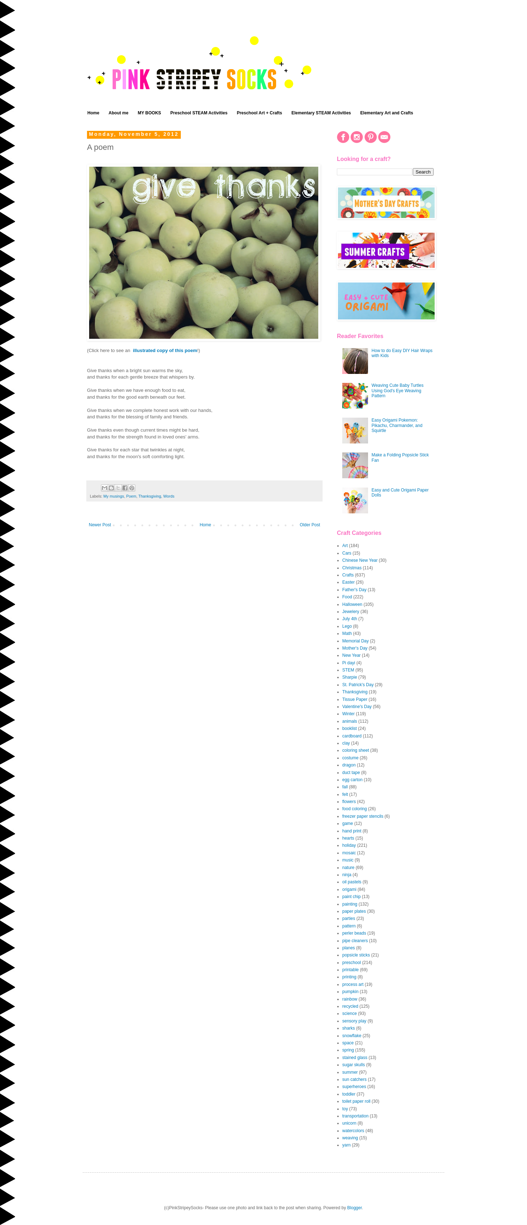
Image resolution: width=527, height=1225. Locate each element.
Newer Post (100, 524)
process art (352, 984)
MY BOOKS (149, 112)
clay (346, 743)
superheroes (354, 1086)
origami (349, 889)
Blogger (354, 1207)
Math (347, 633)
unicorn (349, 1123)
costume (350, 757)
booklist (349, 728)
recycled (350, 1006)
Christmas (352, 567)
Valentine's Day (357, 706)
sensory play (354, 1021)
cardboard (352, 736)
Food (347, 596)
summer (350, 1072)
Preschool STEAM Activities (199, 112)
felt (345, 794)
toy (345, 1108)
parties (348, 918)
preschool (351, 962)
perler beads (354, 933)
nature (348, 867)
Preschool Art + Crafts (259, 112)
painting (349, 904)
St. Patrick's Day (358, 684)
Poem (131, 496)
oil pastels (351, 881)
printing (349, 976)
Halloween (352, 604)
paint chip (351, 896)
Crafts (348, 575)
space (348, 1042)
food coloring (354, 808)
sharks (348, 1028)
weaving (350, 1137)
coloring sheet (355, 750)
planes (348, 947)
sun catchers (354, 1079)
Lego (347, 626)
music (347, 860)
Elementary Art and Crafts (386, 112)
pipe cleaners (355, 940)
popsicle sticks (356, 955)
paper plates (354, 911)
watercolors (353, 1130)
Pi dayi (348, 662)
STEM (348, 670)
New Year (351, 655)
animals (349, 721)
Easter (348, 582)
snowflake (351, 1035)
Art (345, 545)
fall (345, 786)
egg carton (352, 779)
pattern (349, 926)
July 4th (349, 618)
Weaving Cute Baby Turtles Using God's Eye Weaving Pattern (398, 390)
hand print (351, 831)
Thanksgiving (149, 496)
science (349, 1013)
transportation (355, 1116)
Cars (346, 553)
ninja (346, 874)
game (347, 823)
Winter (348, 713)
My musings (113, 496)
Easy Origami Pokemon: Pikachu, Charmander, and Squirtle (397, 425)
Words (168, 496)
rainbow (349, 999)
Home (93, 112)
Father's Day (354, 589)
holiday (349, 845)
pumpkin (350, 991)
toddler (349, 1094)
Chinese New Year (360, 560)
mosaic (349, 852)
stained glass (354, 1057)
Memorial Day (355, 641)
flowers (349, 801)
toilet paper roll (356, 1101)
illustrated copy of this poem (165, 350)
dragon (349, 765)
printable (350, 969)
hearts (348, 838)
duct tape (351, 772)
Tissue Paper (354, 699)
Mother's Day (354, 648)
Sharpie (349, 677)
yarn (346, 1145)
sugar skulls (353, 1064)
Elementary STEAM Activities (321, 112)
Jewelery (350, 611)
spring (348, 1050)
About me (118, 112)
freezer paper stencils (362, 816)
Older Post (310, 524)
